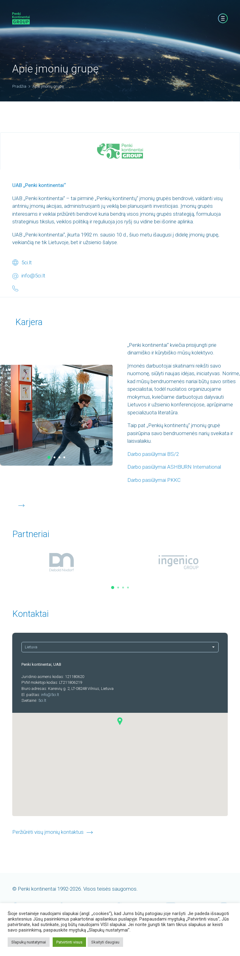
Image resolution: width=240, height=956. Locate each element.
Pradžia (19, 86)
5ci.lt (26, 262)
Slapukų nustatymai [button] (28, 942)
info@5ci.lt (33, 276)
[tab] (120, 151)
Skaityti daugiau (105, 942)
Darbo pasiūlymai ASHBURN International (174, 467)
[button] (49, 457)
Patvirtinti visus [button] (69, 942)
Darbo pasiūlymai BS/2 (153, 454)
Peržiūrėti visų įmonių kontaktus (48, 832)
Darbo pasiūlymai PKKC (154, 480)
